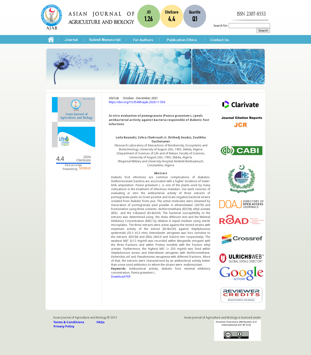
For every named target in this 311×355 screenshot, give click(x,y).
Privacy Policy (64, 326)
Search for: (220, 26)
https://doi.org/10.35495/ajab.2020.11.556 (137, 102)
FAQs (101, 322)
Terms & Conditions (68, 322)
